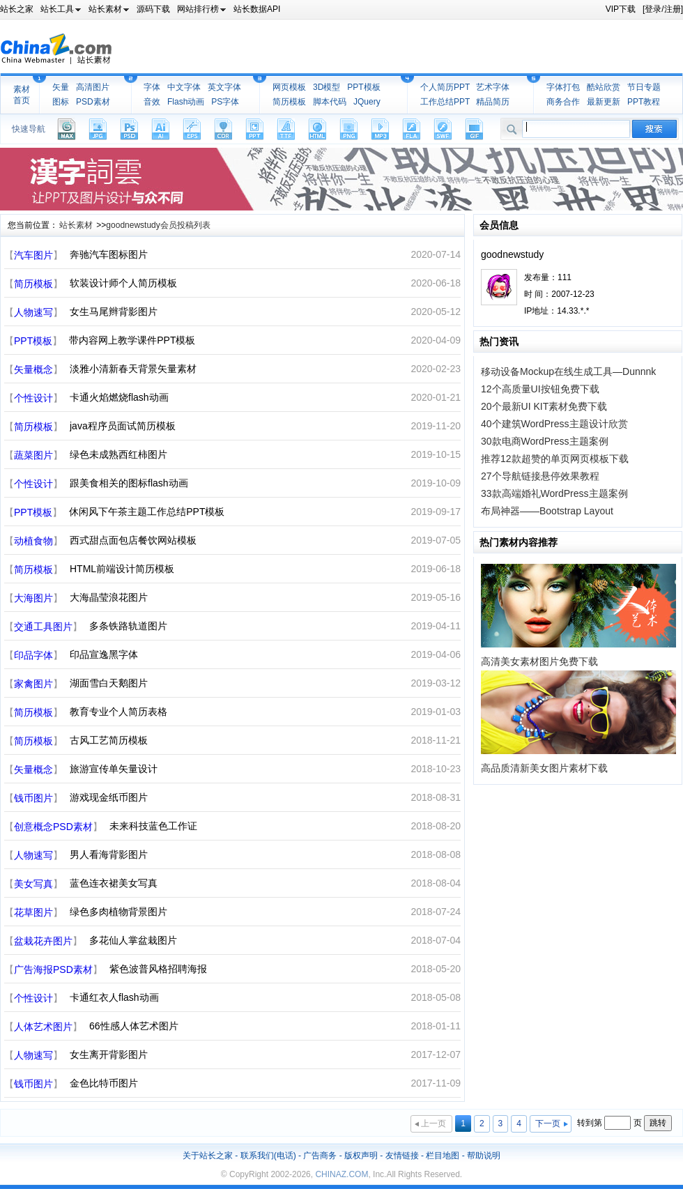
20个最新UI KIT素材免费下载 (544, 406)
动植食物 (33, 540)
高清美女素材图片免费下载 (539, 661)
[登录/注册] (663, 9)
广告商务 (320, 1155)
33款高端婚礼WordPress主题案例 (554, 493)
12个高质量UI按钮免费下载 (540, 388)
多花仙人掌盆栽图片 (133, 940)
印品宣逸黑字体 (104, 654)
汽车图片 (33, 255)
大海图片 (33, 598)
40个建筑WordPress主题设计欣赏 (554, 423)
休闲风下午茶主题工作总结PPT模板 (146, 511)
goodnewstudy (512, 254)
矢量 (60, 87)
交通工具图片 (43, 626)
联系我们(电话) (268, 1155)
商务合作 (563, 102)
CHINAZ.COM (341, 1174)
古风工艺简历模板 (109, 740)
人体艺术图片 (43, 1026)
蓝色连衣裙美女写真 (114, 883)
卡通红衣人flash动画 (114, 997)
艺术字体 (492, 87)
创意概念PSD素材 (53, 826)
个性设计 (33, 398)
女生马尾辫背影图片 (114, 311)
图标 (60, 102)
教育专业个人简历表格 (118, 711)
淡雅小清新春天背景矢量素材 (133, 368)
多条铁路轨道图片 (128, 625)
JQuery (367, 102)
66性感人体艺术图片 (133, 1025)
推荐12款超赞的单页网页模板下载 (555, 458)
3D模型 (326, 87)
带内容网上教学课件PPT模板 (132, 340)
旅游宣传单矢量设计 (114, 768)
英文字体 (224, 87)
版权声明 (361, 1155)
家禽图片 (33, 683)
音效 (152, 102)
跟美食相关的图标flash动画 (129, 483)
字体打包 (563, 87)
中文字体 (184, 87)
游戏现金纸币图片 (109, 797)
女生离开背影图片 (109, 1054)
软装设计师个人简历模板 (123, 283)
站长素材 (76, 225)
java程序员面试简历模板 (123, 425)
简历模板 (289, 102)
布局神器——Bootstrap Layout (547, 510)
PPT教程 (643, 102)
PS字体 (225, 102)
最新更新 (603, 102)
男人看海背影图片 (109, 854)
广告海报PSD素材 (53, 969)
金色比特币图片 (104, 1083)
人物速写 (33, 312)
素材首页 (21, 94)
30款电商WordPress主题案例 (544, 441)
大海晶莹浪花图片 (109, 597)
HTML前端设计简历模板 (122, 568)
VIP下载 (621, 9)
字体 (152, 87)
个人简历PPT (445, 87)
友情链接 (402, 1155)
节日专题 (644, 87)
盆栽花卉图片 (43, 940)
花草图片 (33, 912)
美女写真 (33, 883)
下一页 (547, 1123)
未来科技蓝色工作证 (153, 825)
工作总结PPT (445, 102)
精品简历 (492, 102)
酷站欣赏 (603, 87)
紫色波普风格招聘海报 (158, 968)
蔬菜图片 (33, 455)
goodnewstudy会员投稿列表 (158, 225)
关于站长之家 (208, 1155)
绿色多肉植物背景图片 (118, 911)
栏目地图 (442, 1155)
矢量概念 (33, 369)
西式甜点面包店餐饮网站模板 (133, 540)
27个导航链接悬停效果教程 (540, 476)
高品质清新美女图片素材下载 (544, 768)
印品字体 (33, 655)
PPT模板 (363, 87)
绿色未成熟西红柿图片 (118, 454)
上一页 (433, 1123)
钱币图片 (33, 798)
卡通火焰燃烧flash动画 (119, 397)
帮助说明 (483, 1155)
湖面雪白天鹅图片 (109, 683)
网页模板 (289, 87)
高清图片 (92, 87)
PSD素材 (93, 102)
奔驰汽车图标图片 (109, 254)
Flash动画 (185, 102)
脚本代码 (329, 102)
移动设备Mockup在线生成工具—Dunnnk (568, 371)
